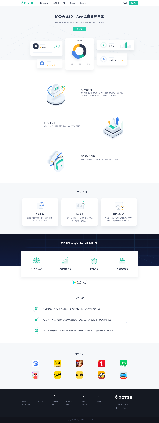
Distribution (45, 3)
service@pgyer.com (123, 408)
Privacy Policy (26, 404)
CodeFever (55, 401)
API (67, 404)
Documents (84, 401)
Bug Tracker (69, 401)
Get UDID (55, 3)
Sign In (125, 3)
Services (73, 3)
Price (64, 3)
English (98, 401)
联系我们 (79, 29)
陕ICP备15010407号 (87, 420)
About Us (25, 401)
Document (83, 3)
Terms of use (40, 401)
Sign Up (133, 3)
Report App (84, 404)
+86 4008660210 (122, 405)
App (53, 404)
